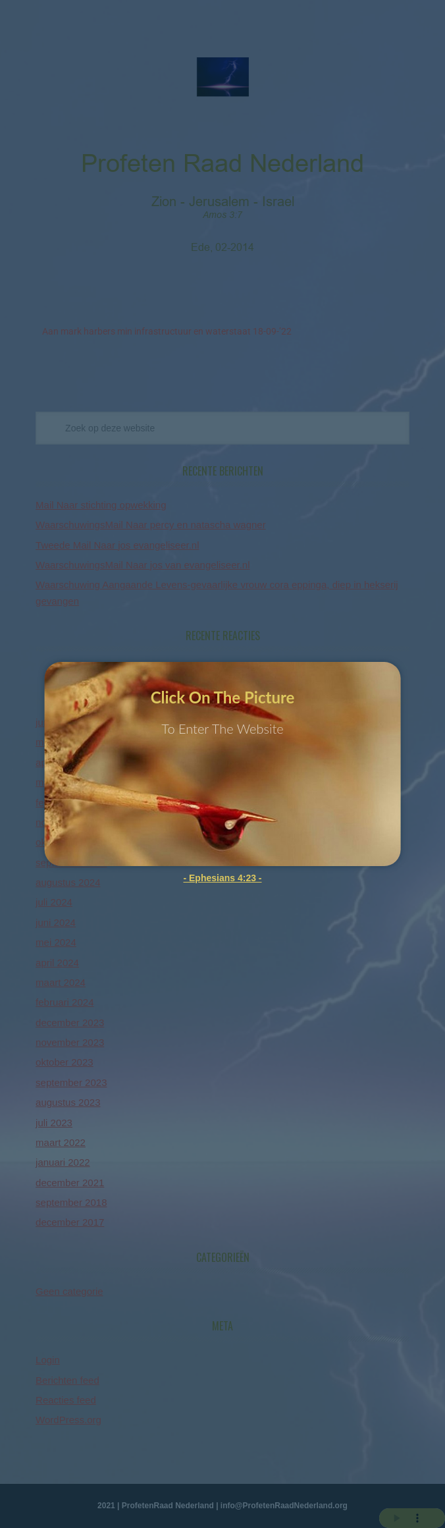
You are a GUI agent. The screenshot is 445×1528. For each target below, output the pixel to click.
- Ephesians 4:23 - (222, 878)
